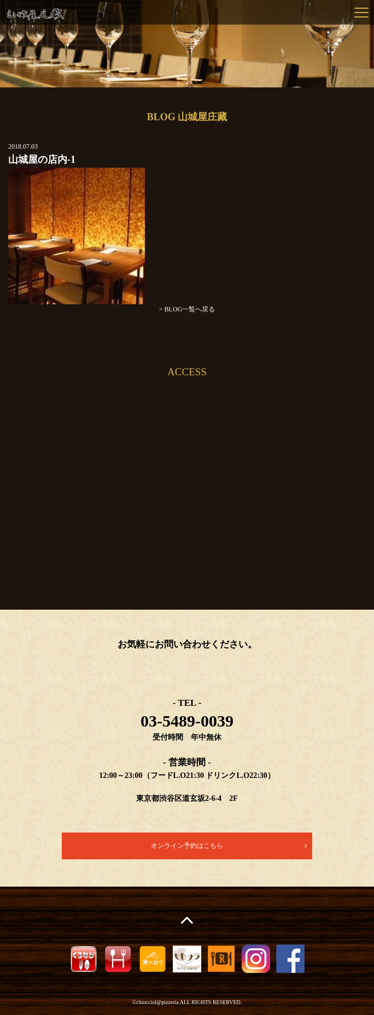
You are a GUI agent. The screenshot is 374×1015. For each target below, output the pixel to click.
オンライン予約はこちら (187, 845)
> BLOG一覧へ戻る (187, 309)
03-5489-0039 (187, 721)
